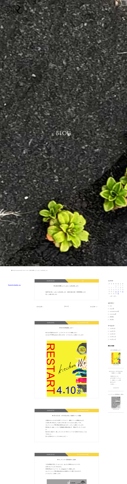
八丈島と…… (113, 384)
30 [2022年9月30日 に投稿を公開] (118, 293)
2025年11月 (113, 339)
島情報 (112, 317)
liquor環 (112, 308)
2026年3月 (112, 331)
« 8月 (111, 296)
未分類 (112, 319)
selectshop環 (113, 314)
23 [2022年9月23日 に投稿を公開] (118, 291)
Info (111, 306)
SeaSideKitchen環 (114, 311)
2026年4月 (112, 328)
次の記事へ (93, 306)
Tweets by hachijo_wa (14, 285)
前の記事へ (40, 306)
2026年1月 (112, 334)
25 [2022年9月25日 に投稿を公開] (122, 291)
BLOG (66, 306)
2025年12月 (113, 336)
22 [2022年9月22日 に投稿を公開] (116, 291)
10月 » (115, 296)
